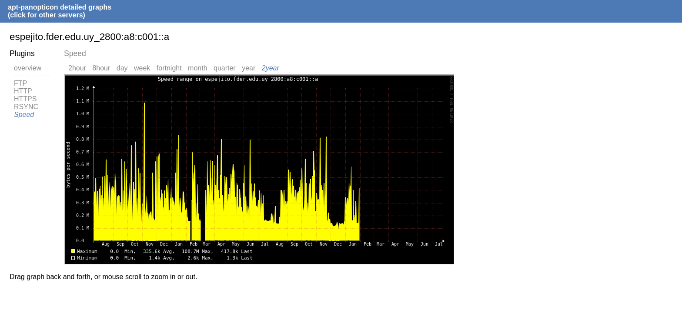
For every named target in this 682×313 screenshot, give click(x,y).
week (142, 68)
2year (270, 68)
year (248, 68)
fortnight (169, 68)
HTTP (23, 91)
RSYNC (26, 106)
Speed (24, 114)
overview (27, 68)
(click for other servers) (46, 15)
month (197, 68)
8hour (101, 68)
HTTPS (25, 99)
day (122, 68)
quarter (225, 68)
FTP (20, 83)
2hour (77, 68)
